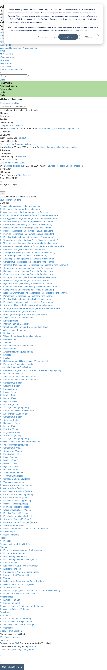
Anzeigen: (13, 184)
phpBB (14, 643)
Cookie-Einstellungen (47, 37)
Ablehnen (89, 37)
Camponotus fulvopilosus (11, 125)
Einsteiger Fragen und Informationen (66, 166)
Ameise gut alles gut (14, 166)
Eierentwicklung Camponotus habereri (17, 144)
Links (2, 80)
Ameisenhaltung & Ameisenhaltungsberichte (58, 129)
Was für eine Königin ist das (13, 163)
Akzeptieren (68, 37)
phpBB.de (31, 646)
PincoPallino (23, 175)
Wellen (8, 147)
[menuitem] (3, 42)
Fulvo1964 (10, 129)
